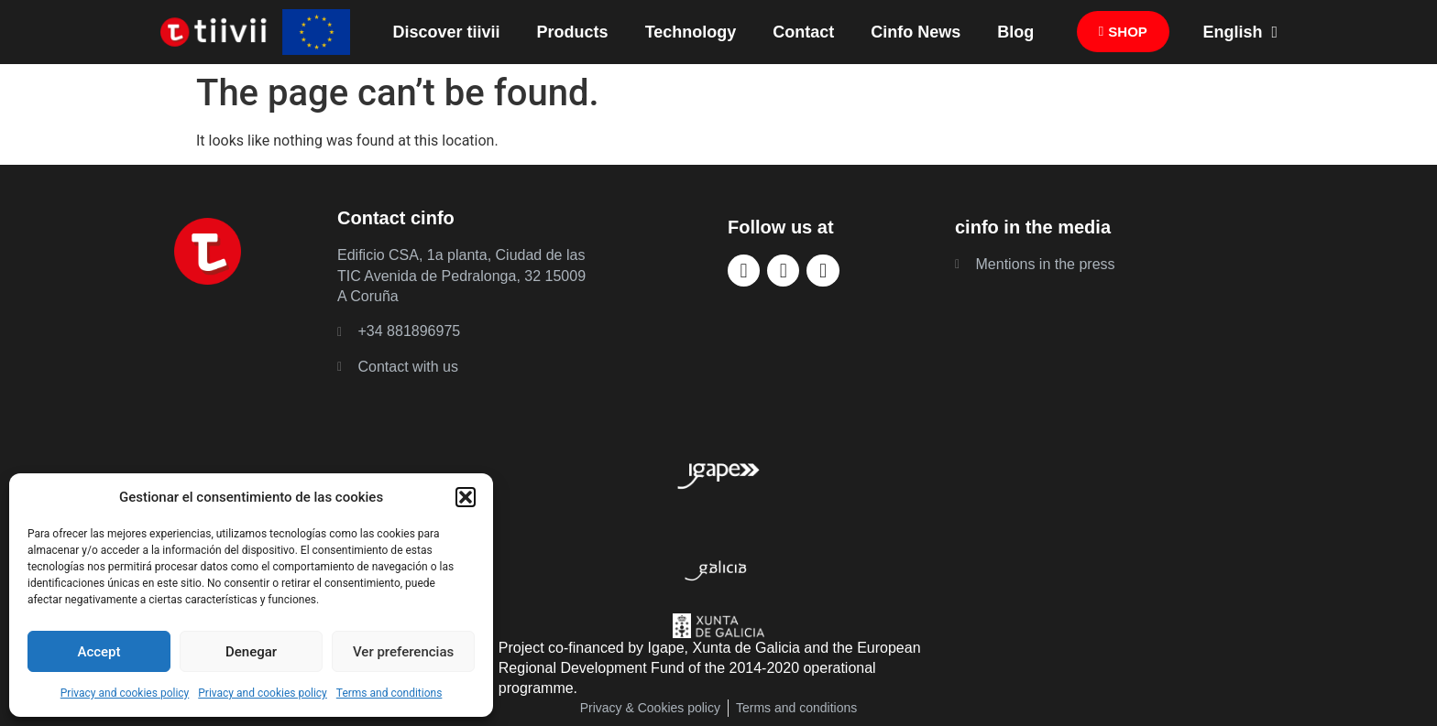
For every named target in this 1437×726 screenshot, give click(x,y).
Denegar (251, 652)
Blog (1015, 32)
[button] (465, 497)
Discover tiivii (446, 32)
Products (573, 32)
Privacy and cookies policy (125, 693)
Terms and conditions (389, 693)
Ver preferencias (403, 652)
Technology (691, 32)
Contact (803, 32)
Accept (98, 652)
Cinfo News (915, 32)
